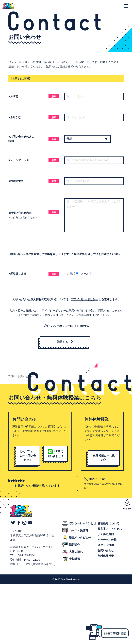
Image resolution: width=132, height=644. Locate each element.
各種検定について (108, 523)
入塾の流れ (76, 551)
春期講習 (74, 558)
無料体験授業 (106, 555)
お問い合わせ (106, 550)
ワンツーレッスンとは (82, 523)
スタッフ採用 (106, 545)
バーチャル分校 (107, 539)
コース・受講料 (78, 530)
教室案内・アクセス (110, 528)
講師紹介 (74, 544)
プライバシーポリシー (84, 299)
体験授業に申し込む (104, 458)
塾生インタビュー (80, 537)
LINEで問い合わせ (55, 454)
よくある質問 (106, 534)
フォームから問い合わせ (28, 455)
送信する (65, 341)
